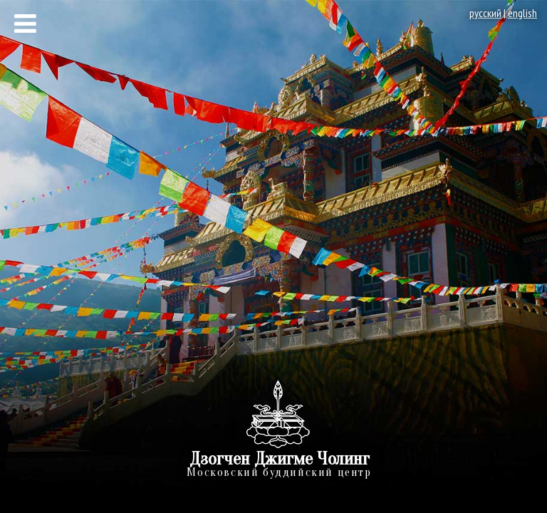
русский (485, 13)
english (522, 13)
